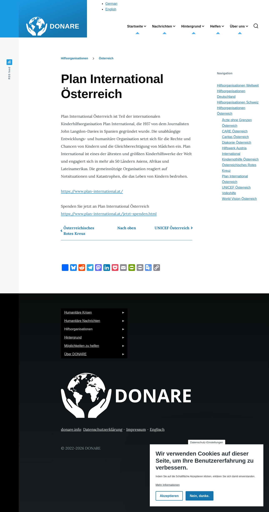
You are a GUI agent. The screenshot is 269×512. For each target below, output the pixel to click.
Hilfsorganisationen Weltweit (238, 85)
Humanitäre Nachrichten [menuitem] (93, 322)
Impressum (136, 429)
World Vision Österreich (239, 199)
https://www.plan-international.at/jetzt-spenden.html (109, 213)
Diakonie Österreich (236, 142)
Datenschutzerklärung (102, 429)
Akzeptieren (169, 496)
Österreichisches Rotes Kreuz (78, 230)
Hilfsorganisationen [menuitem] (93, 330)
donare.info (71, 429)
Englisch (157, 429)
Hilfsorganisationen (74, 58)
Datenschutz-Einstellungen (206, 442)
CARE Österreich (235, 131)
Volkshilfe (229, 193)
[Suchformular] (256, 26)
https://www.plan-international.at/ (92, 191)
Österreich (106, 58)
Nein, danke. (199, 496)
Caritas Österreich (235, 137)
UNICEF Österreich (172, 227)
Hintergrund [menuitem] (93, 339)
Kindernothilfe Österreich (240, 159)
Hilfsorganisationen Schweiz (238, 102)
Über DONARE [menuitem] (93, 355)
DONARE (64, 26)
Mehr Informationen (168, 484)
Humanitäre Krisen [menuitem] (93, 314)
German (111, 3)
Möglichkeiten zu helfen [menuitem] (93, 347)
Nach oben (126, 227)
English (110, 9)
